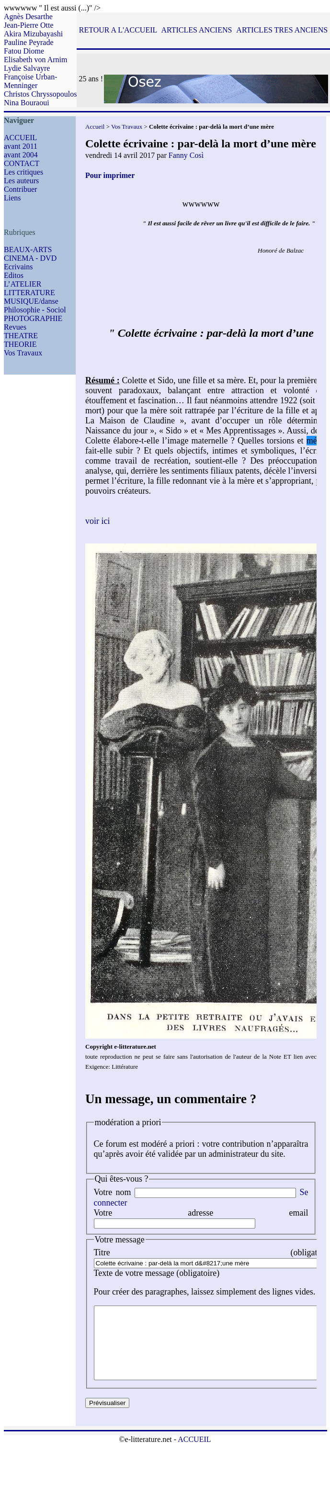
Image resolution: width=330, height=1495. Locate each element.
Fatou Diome (24, 51)
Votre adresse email (201, 1213)
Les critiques (23, 172)
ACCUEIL (20, 137)
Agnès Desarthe (28, 16)
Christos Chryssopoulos (40, 94)
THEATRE (21, 336)
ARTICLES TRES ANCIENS (282, 30)
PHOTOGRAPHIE (33, 318)
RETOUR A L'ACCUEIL (118, 30)
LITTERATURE (29, 292)
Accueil (94, 126)
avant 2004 (21, 155)
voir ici (97, 521)
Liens (12, 198)
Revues (15, 327)
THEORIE (20, 344)
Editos (13, 275)
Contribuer (20, 189)
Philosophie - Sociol (35, 310)
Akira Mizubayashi (33, 34)
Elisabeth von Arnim (35, 59)
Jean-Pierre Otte (29, 25)
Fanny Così (186, 155)
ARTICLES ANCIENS (196, 30)
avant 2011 (20, 146)
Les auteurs (21, 181)
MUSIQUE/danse (31, 301)
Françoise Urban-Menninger (30, 81)
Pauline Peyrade (29, 42)
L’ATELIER (23, 284)
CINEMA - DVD (30, 258)
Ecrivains (18, 267)
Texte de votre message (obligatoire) (157, 1273)
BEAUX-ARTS (28, 249)
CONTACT (21, 163)
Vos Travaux (23, 353)
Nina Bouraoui (26, 103)
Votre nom (112, 1192)
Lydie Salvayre (27, 68)
